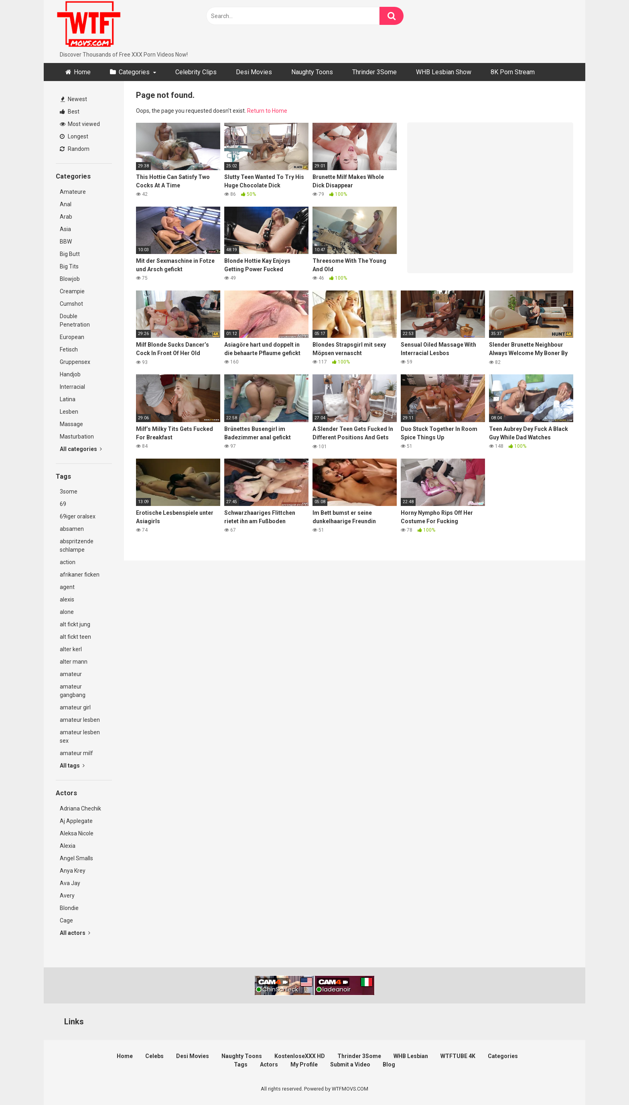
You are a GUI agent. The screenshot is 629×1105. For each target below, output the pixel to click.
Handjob (70, 374)
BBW (66, 241)
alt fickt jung (75, 624)
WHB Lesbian (411, 1056)
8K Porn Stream (513, 72)
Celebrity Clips (196, 72)
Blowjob (70, 279)
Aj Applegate (76, 821)
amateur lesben (80, 720)
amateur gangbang (72, 690)
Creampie (72, 291)
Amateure (73, 192)
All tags (72, 765)
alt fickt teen (75, 637)
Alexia (67, 846)
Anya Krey (72, 870)
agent (67, 587)
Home (82, 72)
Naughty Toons (312, 72)
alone (67, 612)
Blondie (69, 908)
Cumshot (71, 304)
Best (69, 111)
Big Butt (70, 254)
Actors (269, 1064)
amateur (71, 674)
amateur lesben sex (80, 736)
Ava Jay (70, 883)
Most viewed (80, 124)
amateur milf (76, 753)
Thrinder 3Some (374, 72)
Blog (389, 1064)
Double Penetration (75, 320)
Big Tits (69, 266)
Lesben (69, 411)
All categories (81, 449)
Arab (66, 216)
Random (74, 149)
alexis (67, 599)
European (72, 337)
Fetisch (69, 349)
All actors (75, 933)
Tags (241, 1064)
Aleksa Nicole (76, 833)
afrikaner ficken (79, 574)
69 (63, 504)
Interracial (72, 387)
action (67, 562)
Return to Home (267, 111)
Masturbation (77, 436)
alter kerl (71, 649)
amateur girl (75, 707)
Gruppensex (75, 362)
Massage (71, 424)
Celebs (154, 1056)
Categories (134, 72)
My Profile (304, 1064)
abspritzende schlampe (76, 545)
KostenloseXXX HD (299, 1056)
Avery (67, 895)
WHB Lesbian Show (443, 72)
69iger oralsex (77, 516)
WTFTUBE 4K (457, 1056)
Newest (74, 99)
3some (68, 491)
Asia (65, 229)
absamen (72, 529)
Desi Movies (254, 72)
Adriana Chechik (80, 808)
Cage (66, 920)
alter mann (73, 661)
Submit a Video (350, 1064)
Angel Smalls (76, 858)
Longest (74, 136)
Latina (67, 399)
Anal (65, 204)
